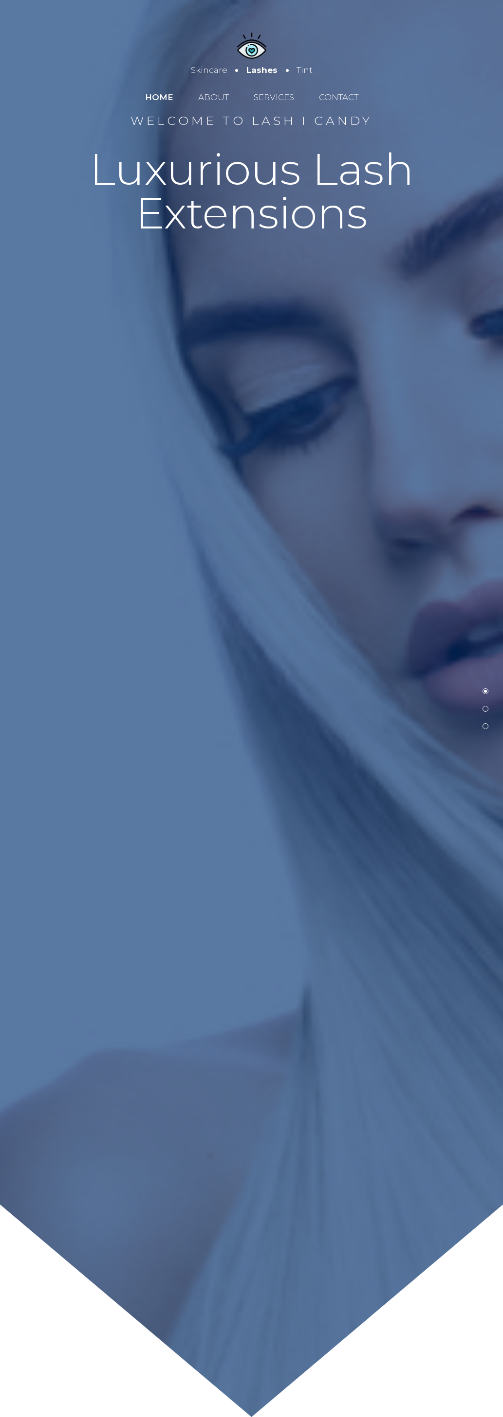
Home (159, 97)
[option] (251, 708)
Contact (338, 97)
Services (274, 97)
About (213, 97)
